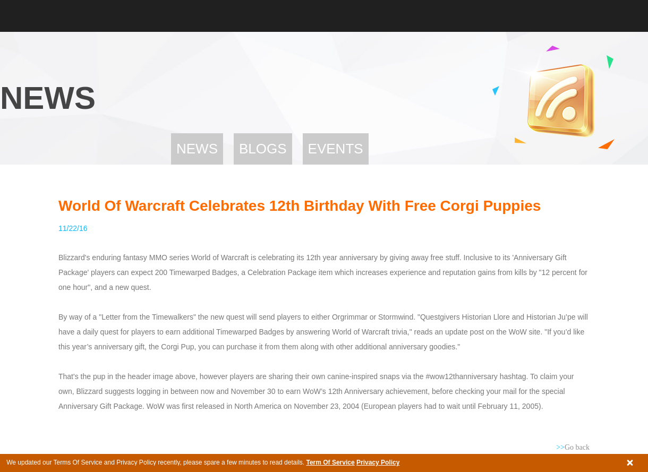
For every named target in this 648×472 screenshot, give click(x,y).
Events (335, 149)
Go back (573, 447)
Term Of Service (330, 462)
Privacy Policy (377, 462)
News (197, 149)
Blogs (263, 149)
